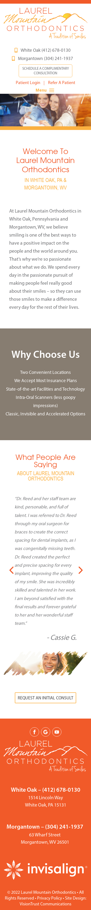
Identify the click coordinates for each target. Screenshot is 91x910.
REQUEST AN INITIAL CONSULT (45, 698)
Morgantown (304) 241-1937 (45, 59)
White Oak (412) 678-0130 (46, 50)
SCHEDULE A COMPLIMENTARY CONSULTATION (45, 71)
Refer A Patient (61, 83)
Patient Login (28, 83)
